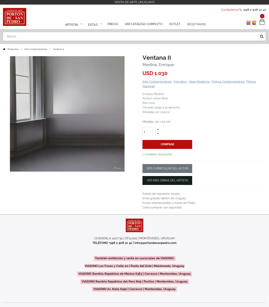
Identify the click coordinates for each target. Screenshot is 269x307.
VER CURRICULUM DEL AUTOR (167, 168)
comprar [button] (167, 144)
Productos (13, 49)
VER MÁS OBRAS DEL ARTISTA (167, 180)
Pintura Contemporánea (228, 81)
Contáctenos (230, 10)
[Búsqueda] (262, 36)
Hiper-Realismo (199, 81)
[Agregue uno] (157, 129)
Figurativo (180, 81)
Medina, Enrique (158, 64)
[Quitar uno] (157, 134)
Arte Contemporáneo (35, 49)
